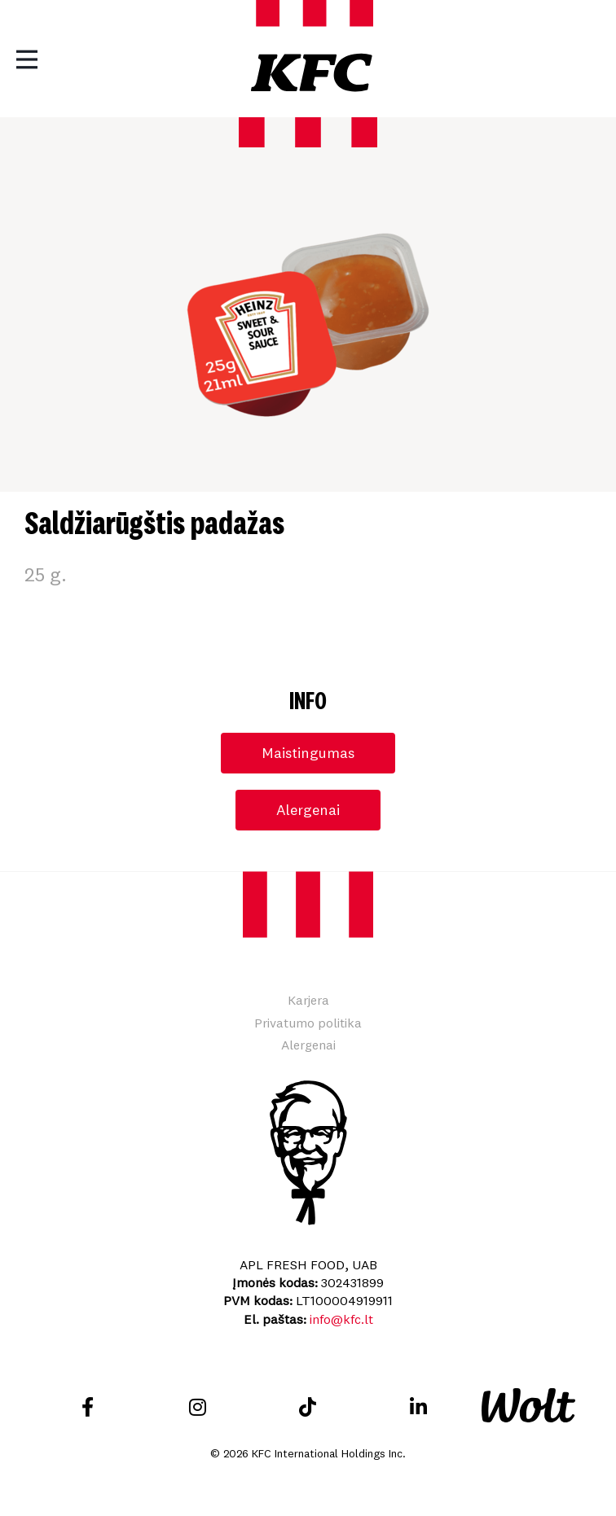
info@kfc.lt (341, 1319)
